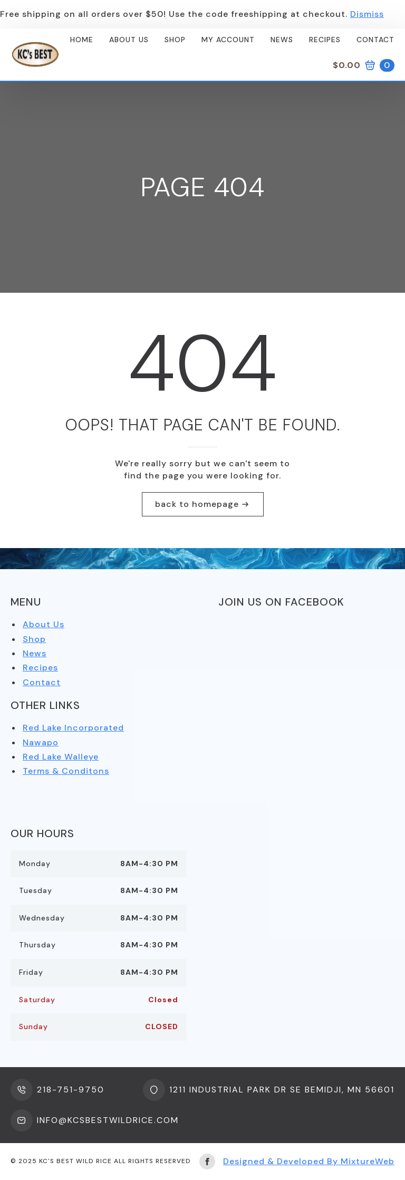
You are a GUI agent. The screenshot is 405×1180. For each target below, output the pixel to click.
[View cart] (363, 65)
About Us (43, 624)
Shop (175, 39)
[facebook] (207, 1161)
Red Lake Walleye (61, 756)
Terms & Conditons (66, 770)
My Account (228, 39)
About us (129, 39)
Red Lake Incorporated (73, 727)
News (282, 39)
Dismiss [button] (367, 14)
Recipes (325, 39)
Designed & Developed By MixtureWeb (308, 1161)
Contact (375, 39)
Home (81, 39)
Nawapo (41, 742)
